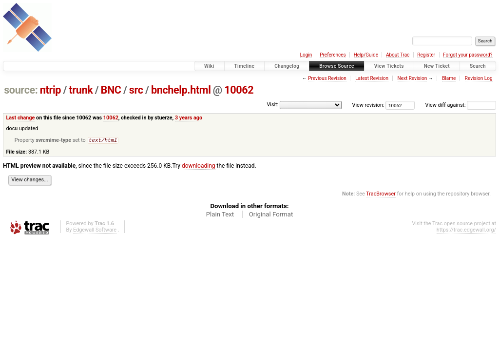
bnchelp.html (181, 90)
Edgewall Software (94, 231)
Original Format (271, 215)
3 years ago (188, 118)
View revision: (368, 105)
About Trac (397, 55)
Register (426, 55)
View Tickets (389, 66)
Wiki (209, 66)
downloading (198, 166)
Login (306, 55)
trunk (81, 90)
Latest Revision (371, 78)
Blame (449, 78)
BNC (111, 90)
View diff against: (460, 105)
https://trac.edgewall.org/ (466, 231)
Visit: (272, 104)
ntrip (50, 90)
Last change (20, 118)
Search (478, 66)
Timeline (244, 66)
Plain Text (220, 215)
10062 (238, 90)
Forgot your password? (468, 55)
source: (21, 90)
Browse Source (336, 66)
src (136, 90)
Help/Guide (366, 55)
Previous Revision (327, 78)
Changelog (286, 66)
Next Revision (412, 78)
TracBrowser (381, 195)
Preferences (332, 55)
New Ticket (437, 66)
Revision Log (479, 78)
